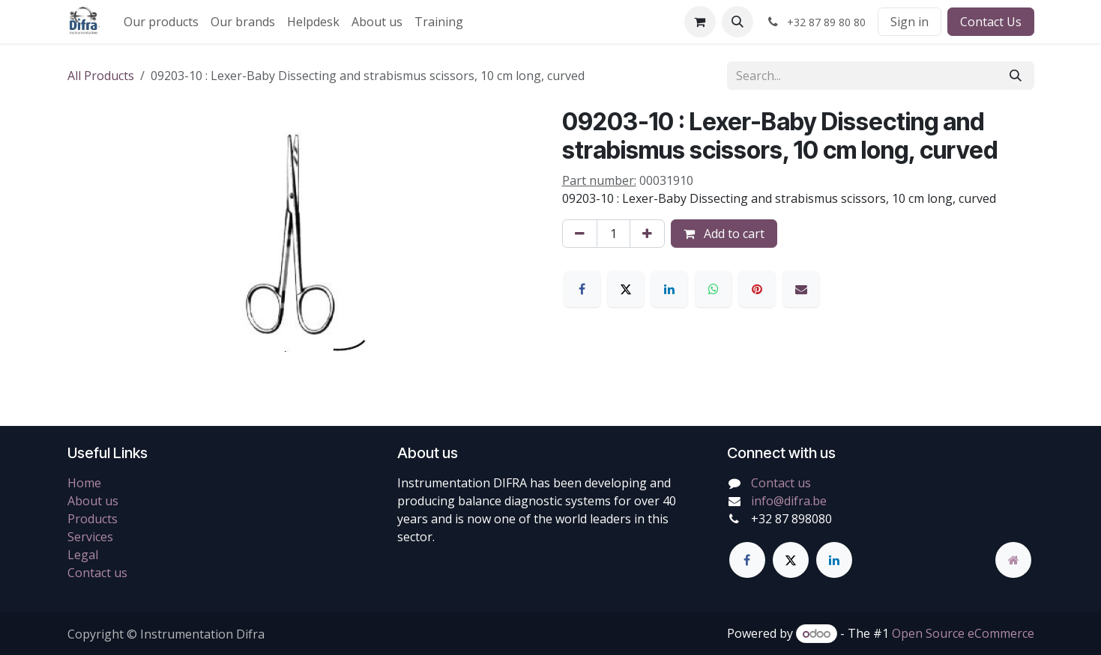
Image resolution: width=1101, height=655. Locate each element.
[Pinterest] (757, 289)
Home (84, 483)
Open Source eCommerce (963, 633)
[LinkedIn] (669, 289)
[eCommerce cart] (700, 21)
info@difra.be (789, 501)
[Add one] (647, 233)
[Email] (801, 289)
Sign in (909, 21)
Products (92, 519)
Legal (82, 554)
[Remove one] (579, 233)
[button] (737, 21)
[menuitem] (161, 22)
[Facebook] (582, 289)
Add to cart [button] (724, 233)
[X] (626, 289)
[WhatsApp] (714, 289)
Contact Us (991, 21)
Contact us (97, 572)
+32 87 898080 (791, 519)
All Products (100, 75)
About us (92, 501)
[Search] (1015, 75)
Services (90, 536)
